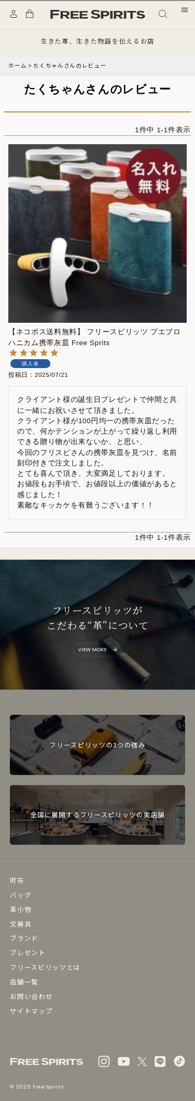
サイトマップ (31, 1011)
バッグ (20, 895)
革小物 (20, 909)
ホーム (17, 65)
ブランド (24, 938)
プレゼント (27, 952)
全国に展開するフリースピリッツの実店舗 (97, 814)
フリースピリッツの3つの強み (97, 745)
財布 (17, 880)
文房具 (20, 924)
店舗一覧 (24, 981)
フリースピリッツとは (45, 967)
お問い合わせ (31, 996)
